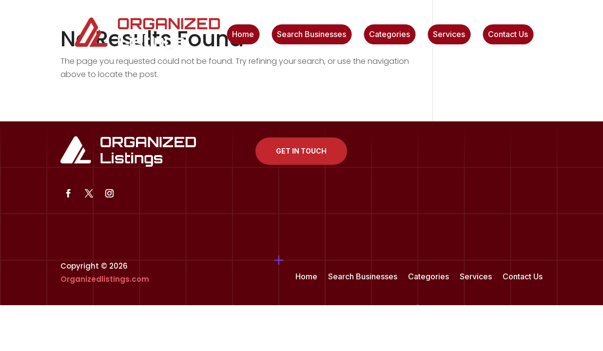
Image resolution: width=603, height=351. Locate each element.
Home (243, 35)
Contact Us (508, 35)
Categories (389, 35)
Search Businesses (311, 35)
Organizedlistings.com (104, 279)
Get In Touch (301, 151)
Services (449, 35)
